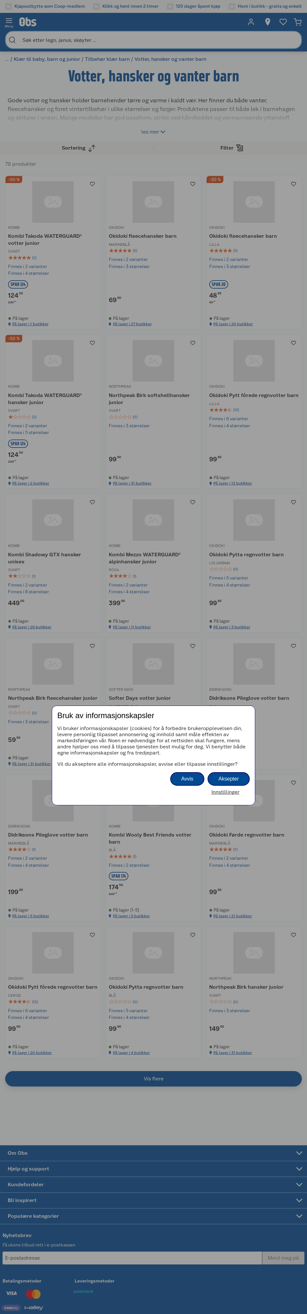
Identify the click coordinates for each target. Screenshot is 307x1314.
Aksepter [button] (229, 779)
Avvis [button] (187, 779)
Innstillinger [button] (225, 792)
